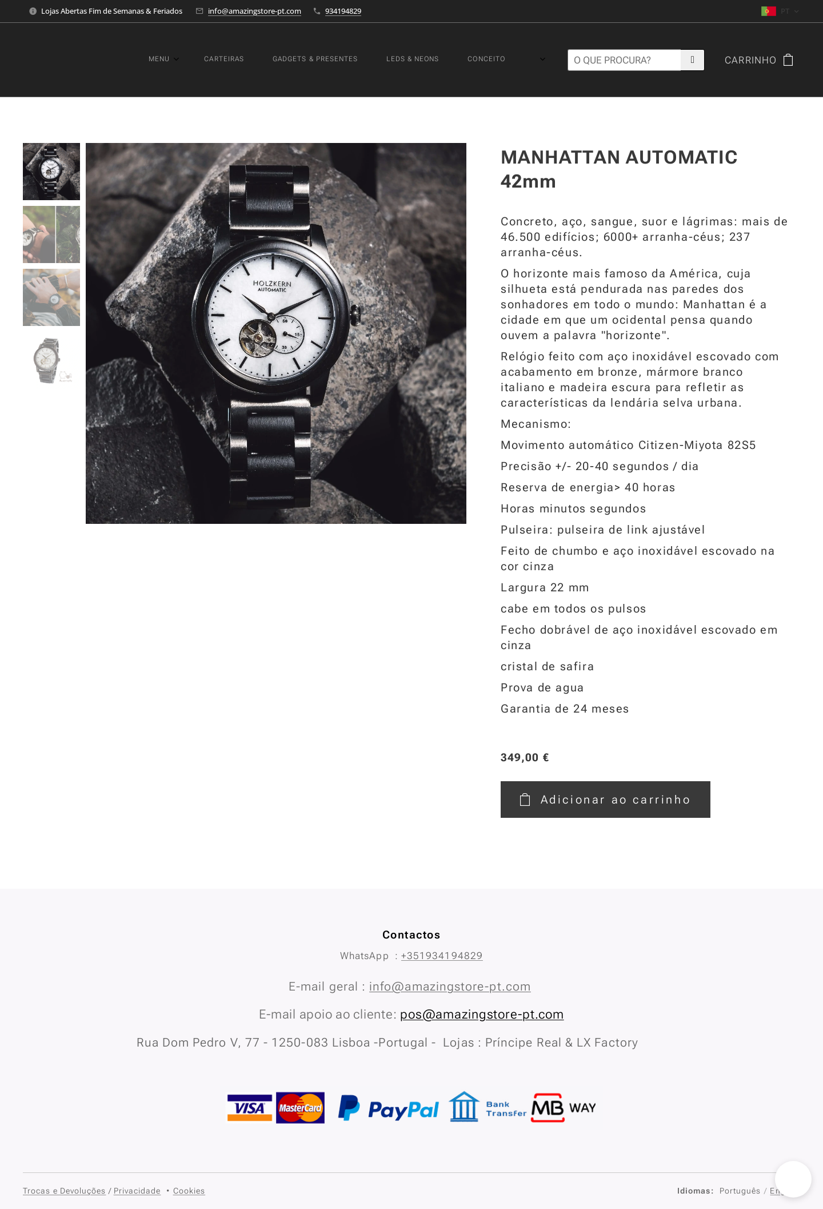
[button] (793, 1179)
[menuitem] (360, 60)
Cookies (189, 1190)
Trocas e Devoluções (64, 1190)
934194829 (343, 11)
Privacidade (137, 1190)
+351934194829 (442, 955)
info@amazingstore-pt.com (254, 11)
